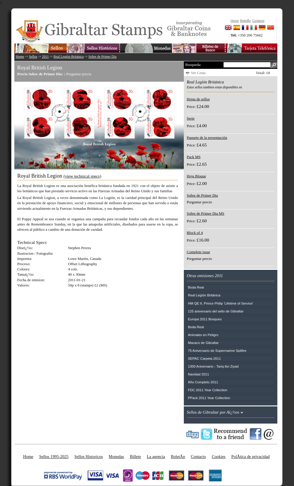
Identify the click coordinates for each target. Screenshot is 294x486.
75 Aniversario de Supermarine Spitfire (217, 350)
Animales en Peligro (203, 335)
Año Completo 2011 (203, 382)
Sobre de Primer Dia (103, 57)
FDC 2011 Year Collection (207, 390)
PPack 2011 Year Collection (209, 398)
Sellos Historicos (88, 456)
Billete (135, 456)
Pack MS (193, 157)
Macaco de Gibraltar (203, 343)
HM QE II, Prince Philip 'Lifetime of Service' (220, 303)
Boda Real (196, 287)
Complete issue (198, 252)
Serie (191, 118)
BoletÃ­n (178, 456)
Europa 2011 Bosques (205, 319)
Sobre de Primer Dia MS (205, 213)
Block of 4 (195, 232)
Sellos (33, 57)
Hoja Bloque (196, 176)
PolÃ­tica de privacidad (250, 456)
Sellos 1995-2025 (53, 456)
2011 (45, 57)
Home (20, 57)
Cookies (219, 456)
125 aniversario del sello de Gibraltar (215, 311)
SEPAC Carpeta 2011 (204, 358)
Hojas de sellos (198, 99)
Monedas (116, 456)
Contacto (198, 456)
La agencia (156, 456)
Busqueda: (193, 64)
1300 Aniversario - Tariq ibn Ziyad (213, 366)
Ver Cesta (198, 73)
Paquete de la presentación (207, 137)
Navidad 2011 (198, 374)
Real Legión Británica (68, 57)
